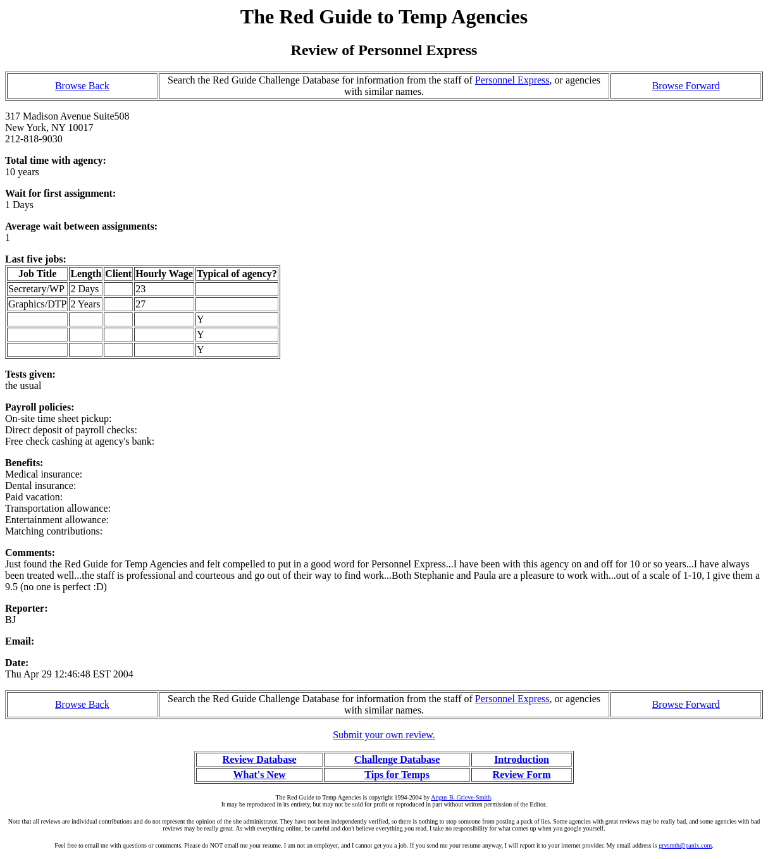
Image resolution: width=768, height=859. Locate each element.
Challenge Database (397, 759)
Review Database (260, 759)
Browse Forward (686, 85)
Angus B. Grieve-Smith (461, 797)
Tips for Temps (397, 774)
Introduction (521, 759)
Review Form (522, 774)
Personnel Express (512, 80)
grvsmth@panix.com (685, 845)
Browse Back (82, 85)
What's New (259, 774)
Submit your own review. (384, 734)
